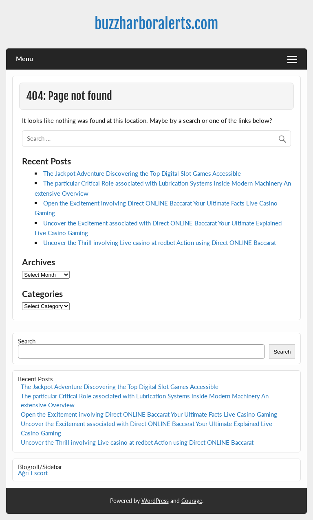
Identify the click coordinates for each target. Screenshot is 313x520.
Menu (24, 58)
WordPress (155, 500)
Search (26, 341)
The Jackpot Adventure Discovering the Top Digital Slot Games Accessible (142, 173)
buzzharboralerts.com (156, 23)
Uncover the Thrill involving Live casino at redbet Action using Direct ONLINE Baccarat (159, 242)
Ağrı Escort (33, 472)
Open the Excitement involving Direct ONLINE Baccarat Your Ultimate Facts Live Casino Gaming (149, 414)
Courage (191, 500)
